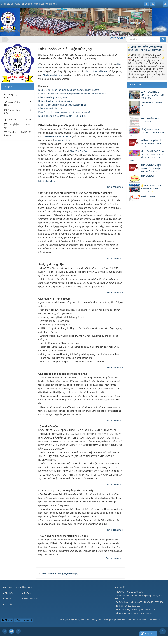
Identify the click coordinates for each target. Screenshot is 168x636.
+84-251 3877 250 (11, 3)
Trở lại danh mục (114, 187)
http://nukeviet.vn (46, 181)
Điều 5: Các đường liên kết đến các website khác (62, 104)
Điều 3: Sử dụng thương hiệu (52, 97)
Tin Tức (27, 593)
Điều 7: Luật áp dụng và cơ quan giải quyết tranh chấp (64, 112)
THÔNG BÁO (147, 176)
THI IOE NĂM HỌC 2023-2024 (150, 120)
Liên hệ (8, 599)
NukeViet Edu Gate (79, 151)
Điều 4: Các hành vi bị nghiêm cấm (55, 101)
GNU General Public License (57, 136)
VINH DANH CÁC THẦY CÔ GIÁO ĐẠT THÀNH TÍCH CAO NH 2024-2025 (146, 156)
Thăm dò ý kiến (31, 599)
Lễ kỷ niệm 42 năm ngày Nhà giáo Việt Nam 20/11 (146, 132)
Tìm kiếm (9, 604)
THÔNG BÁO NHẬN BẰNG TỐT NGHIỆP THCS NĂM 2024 (151, 168)
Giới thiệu (9, 593)
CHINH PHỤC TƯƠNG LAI (152, 104)
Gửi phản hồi (148, 633)
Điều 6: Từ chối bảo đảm (50, 108)
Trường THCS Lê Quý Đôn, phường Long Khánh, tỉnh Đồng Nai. (106, 620)
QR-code (7, 620)
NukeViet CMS (153, 620)
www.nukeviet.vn (63, 140)
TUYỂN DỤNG (148, 196)
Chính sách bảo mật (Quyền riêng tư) (60, 573)
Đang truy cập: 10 (23, 620)
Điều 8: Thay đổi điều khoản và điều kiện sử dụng (62, 116)
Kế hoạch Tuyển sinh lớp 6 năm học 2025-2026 (151, 143)
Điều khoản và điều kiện (96, 71)
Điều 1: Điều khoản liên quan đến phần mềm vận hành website (68, 90)
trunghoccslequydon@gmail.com (41, 3)
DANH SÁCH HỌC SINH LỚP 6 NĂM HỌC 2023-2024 (152, 95)
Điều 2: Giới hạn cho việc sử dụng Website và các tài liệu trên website (72, 93)
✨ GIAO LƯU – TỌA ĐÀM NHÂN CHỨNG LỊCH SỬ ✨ (151, 188)
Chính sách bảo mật (52, 75)
